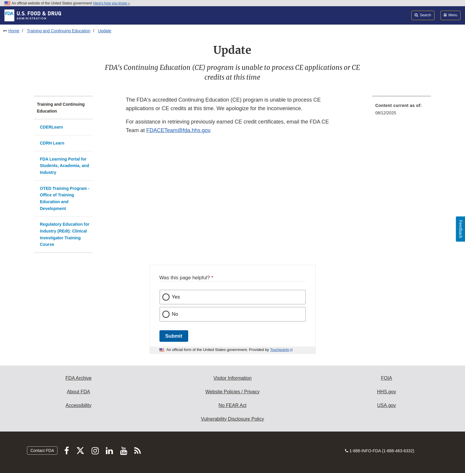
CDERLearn (51, 127)
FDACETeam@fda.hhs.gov (178, 130)
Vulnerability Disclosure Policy (232, 418)
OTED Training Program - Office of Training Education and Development (65, 198)
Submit (173, 336)
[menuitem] (401, 111)
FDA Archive (78, 378)
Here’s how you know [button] (111, 3)
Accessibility (78, 405)
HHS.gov (386, 391)
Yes (176, 297)
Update (104, 30)
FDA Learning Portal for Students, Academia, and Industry (64, 166)
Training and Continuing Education (58, 30)
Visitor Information (232, 378)
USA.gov (386, 405)
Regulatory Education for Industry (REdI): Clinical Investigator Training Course (65, 234)
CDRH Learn (52, 143)
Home (13, 30)
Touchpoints (279, 350)
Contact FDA (42, 450)
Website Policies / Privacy (232, 391)
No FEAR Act (232, 405)
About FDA (78, 391)
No (175, 314)
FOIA (386, 378)
